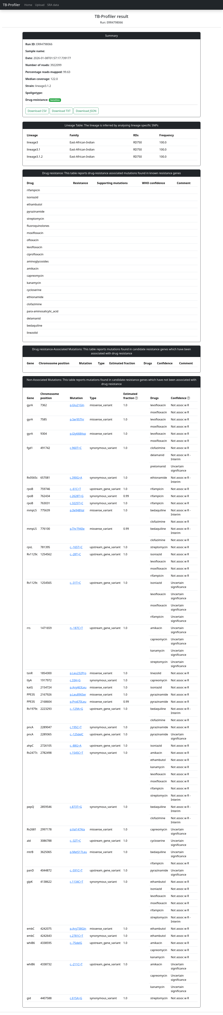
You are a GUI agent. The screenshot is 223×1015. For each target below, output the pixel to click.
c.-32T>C (75, 841)
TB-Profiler (11, 4)
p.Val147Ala (77, 829)
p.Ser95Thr (77, 419)
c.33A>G (75, 680)
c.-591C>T (76, 870)
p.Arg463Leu (78, 687)
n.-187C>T (76, 628)
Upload (39, 5)
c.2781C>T (76, 936)
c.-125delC (76, 734)
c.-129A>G (76, 709)
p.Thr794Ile (77, 529)
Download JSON (86, 111)
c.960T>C (76, 448)
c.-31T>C (75, 583)
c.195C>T (76, 727)
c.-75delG (76, 943)
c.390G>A (76, 478)
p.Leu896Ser (78, 694)
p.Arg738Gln (78, 929)
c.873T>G (76, 807)
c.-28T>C (75, 554)
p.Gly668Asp (78, 434)
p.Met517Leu (78, 852)
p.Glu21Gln (77, 405)
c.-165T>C (76, 547)
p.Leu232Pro (78, 673)
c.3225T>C (76, 503)
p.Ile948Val (77, 510)
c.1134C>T (76, 882)
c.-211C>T (76, 964)
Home (28, 5)
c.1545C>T (76, 753)
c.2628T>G (76, 496)
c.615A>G (76, 998)
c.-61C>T (75, 489)
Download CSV (37, 111)
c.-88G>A (75, 746)
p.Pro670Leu (78, 702)
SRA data (53, 5)
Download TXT (61, 111)
